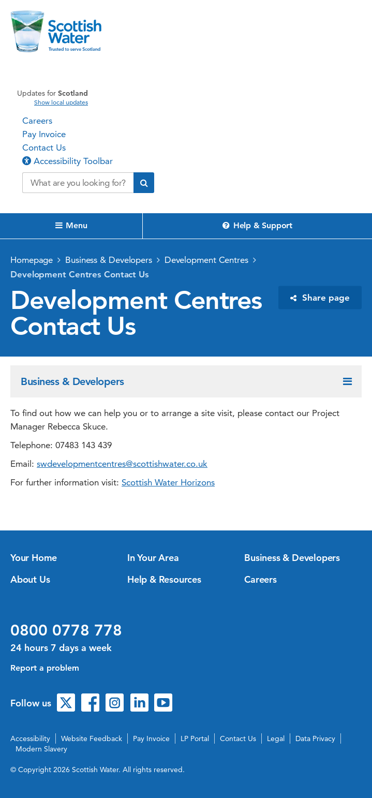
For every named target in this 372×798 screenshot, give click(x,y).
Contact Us (44, 147)
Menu (71, 225)
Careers (37, 120)
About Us (30, 579)
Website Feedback (91, 738)
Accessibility (30, 738)
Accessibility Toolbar (67, 161)
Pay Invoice (44, 134)
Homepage (31, 260)
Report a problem (44, 668)
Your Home (33, 558)
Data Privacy (315, 738)
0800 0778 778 (66, 630)
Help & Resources (164, 579)
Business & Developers (108, 260)
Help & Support (257, 225)
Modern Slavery (41, 748)
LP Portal (195, 738)
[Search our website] (77, 182)
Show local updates (61, 102)
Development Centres (206, 260)
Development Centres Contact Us (79, 274)
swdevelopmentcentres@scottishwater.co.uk (122, 464)
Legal (276, 738)
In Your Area (153, 558)
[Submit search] (143, 182)
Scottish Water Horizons (168, 482)
